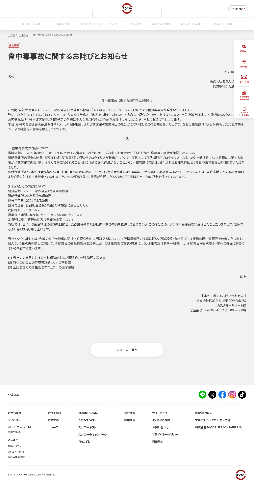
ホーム (11, 34)
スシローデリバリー (19, 426)
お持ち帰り (14, 413)
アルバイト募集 (223, 23)
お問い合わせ (160, 427)
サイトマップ (159, 413)
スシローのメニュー (34, 23)
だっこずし (84, 441)
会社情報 (129, 413)
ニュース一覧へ (127, 349)
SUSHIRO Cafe (88, 413)
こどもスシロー (87, 420)
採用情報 (129, 420)
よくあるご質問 (161, 23)
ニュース (23, 34)
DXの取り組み (203, 413)
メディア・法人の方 (192, 23)
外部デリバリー (15, 432)
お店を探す (63, 23)
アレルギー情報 (16, 451)
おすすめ (136, 23)
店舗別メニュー (16, 446)
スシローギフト (87, 427)
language (238, 8)
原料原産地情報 (16, 457)
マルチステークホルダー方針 (212, 420)
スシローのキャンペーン (92, 434)
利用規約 (157, 441)
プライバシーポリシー (165, 434)
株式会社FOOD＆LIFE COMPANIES (218, 427)
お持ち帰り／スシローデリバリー (100, 23)
